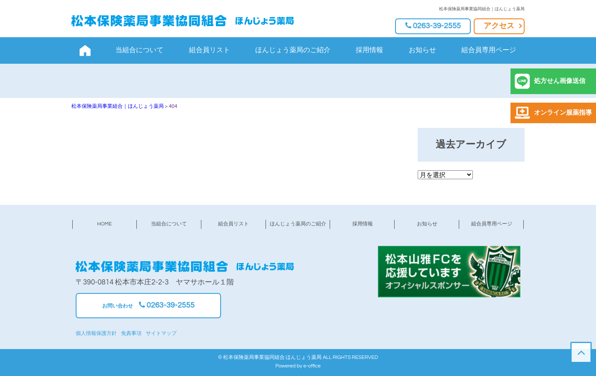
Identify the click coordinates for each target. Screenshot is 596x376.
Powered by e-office (298, 366)
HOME (104, 224)
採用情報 (369, 50)
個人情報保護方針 (96, 333)
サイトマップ (161, 333)
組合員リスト (209, 50)
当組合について (139, 50)
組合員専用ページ (488, 50)
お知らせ (422, 50)
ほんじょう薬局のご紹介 (292, 50)
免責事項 (131, 333)
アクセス (499, 26)
